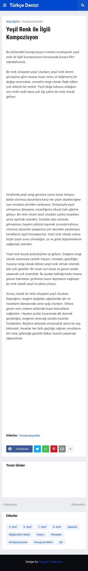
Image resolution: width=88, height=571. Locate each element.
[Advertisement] (44, 148)
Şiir (61, 542)
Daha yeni (10, 504)
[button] (5, 5)
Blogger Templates (50, 561)
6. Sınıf (28, 526)
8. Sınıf (57, 526)
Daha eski (77, 504)
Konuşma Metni (43, 542)
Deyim (40, 534)
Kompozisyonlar (32, 21)
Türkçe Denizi (24, 5)
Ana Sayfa (12, 21)
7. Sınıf (42, 526)
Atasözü (72, 526)
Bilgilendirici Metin (19, 534)
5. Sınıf (13, 526)
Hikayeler (56, 534)
